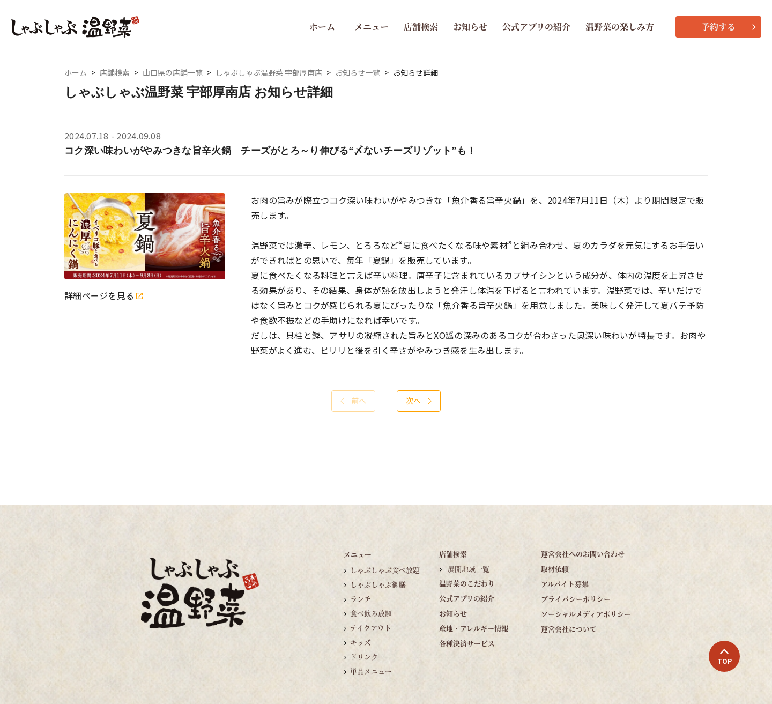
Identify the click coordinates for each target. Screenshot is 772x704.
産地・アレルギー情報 (473, 628)
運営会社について (569, 629)
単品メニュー (371, 671)
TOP (724, 657)
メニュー (371, 26)
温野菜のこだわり (467, 583)
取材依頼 (555, 569)
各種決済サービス (467, 643)
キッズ (360, 642)
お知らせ (470, 26)
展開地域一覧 (468, 569)
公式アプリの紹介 (536, 26)
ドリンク (364, 656)
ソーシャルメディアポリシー (586, 614)
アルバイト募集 (565, 584)
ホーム (322, 26)
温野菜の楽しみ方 (619, 26)
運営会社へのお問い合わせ (583, 554)
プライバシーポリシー (576, 599)
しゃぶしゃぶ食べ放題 (385, 570)
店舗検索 (421, 26)
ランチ (360, 599)
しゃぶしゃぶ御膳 (378, 584)
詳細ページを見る (103, 296)
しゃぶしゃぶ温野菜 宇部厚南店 (269, 72)
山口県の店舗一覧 (173, 72)
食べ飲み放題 (371, 613)
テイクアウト (370, 628)
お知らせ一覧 (357, 72)
